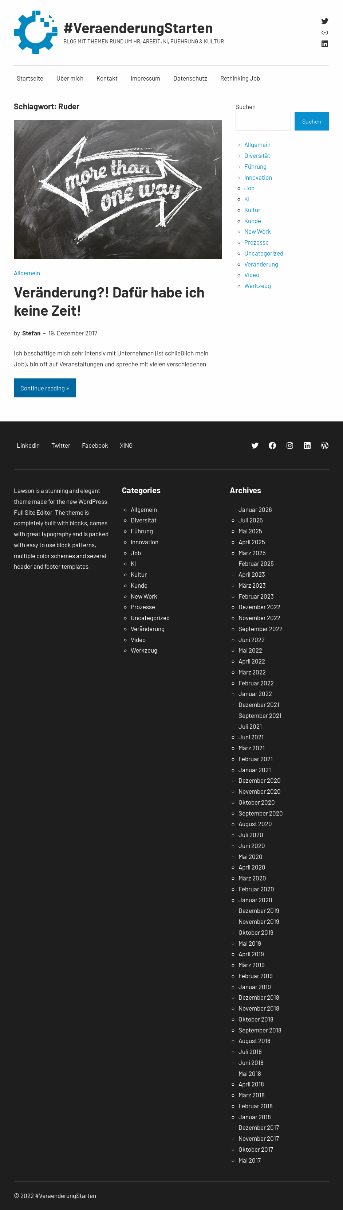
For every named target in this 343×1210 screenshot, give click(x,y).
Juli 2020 (250, 834)
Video (251, 274)
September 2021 (259, 715)
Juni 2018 (251, 1062)
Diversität (257, 155)
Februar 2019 (255, 975)
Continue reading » (44, 388)
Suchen (246, 106)
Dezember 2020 (259, 780)
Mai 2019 (249, 943)
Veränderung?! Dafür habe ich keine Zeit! (109, 300)
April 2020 (251, 867)
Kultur (252, 209)
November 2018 (258, 1008)
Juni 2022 (251, 639)
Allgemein (27, 272)
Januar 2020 (255, 899)
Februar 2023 (256, 596)
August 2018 (254, 1040)
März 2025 (252, 552)
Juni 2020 (251, 845)
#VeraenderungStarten (138, 27)
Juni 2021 (251, 736)
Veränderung (261, 264)
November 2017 (258, 1138)
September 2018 (259, 1030)
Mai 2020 (250, 856)
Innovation (258, 177)
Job (249, 187)
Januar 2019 (254, 986)
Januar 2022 (255, 693)
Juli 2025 (250, 520)
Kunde (252, 220)
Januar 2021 (254, 769)
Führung (255, 166)
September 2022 (260, 628)
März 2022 (252, 672)
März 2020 (252, 878)
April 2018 (251, 1084)
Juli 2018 (250, 1051)
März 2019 (251, 964)
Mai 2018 (249, 1073)
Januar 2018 (254, 1116)
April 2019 (251, 953)
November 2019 (258, 921)
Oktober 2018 (255, 1019)
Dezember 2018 (258, 997)
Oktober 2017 (255, 1149)
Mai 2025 (250, 530)
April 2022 (251, 661)
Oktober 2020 (256, 802)
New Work (257, 231)
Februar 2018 (255, 1105)
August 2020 (255, 823)
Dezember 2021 (258, 704)
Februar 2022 (256, 682)
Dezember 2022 (259, 606)
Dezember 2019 (258, 910)
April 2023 (251, 574)
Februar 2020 (256, 888)
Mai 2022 (250, 650)
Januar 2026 (255, 509)
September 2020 (260, 813)
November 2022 (259, 617)
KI (246, 198)
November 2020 (259, 791)
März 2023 (252, 585)
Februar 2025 (256, 563)
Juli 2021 (250, 726)
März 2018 (251, 1094)
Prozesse (256, 242)
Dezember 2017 (258, 1127)
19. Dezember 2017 (72, 332)
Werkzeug (257, 285)
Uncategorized (263, 253)
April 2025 (251, 541)
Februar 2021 (255, 758)
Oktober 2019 (255, 932)
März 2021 (251, 747)
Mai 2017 (249, 1160)
